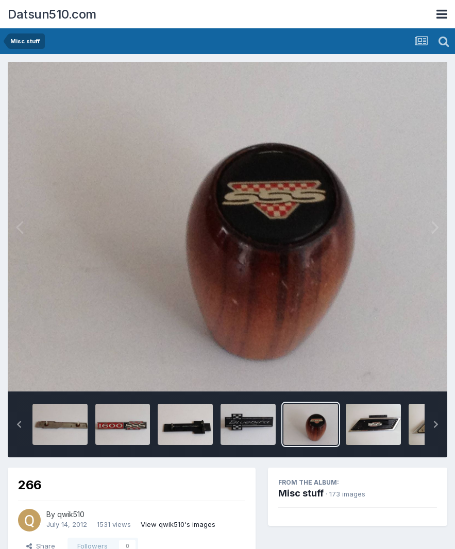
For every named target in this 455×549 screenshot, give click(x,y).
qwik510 (71, 514)
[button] (19, 424)
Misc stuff (301, 493)
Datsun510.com (52, 14)
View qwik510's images (178, 524)
